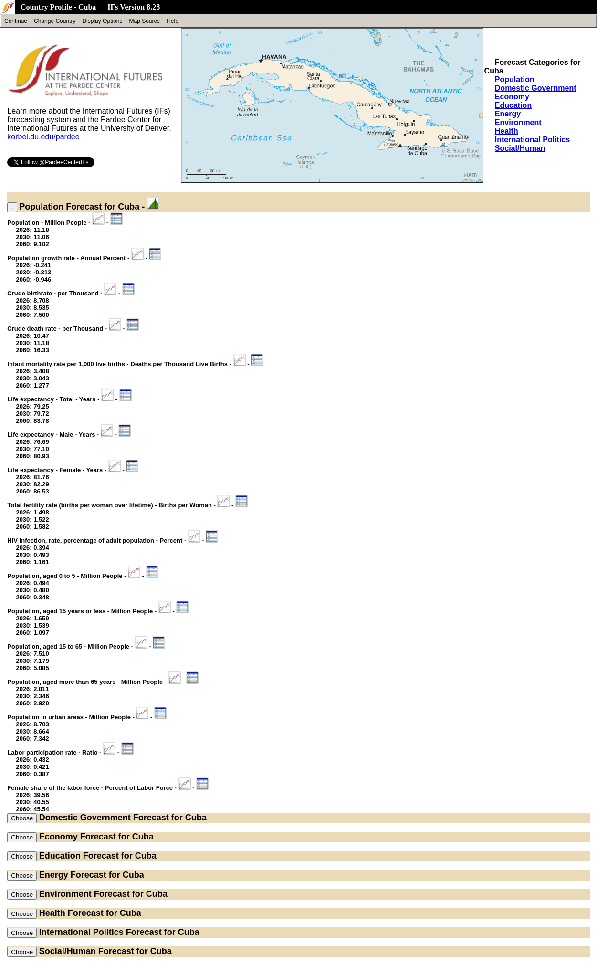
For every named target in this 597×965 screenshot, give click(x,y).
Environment (518, 122)
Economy (512, 97)
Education (513, 105)
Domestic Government (535, 88)
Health (506, 131)
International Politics (532, 140)
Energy (508, 114)
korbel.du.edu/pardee (43, 137)
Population (514, 79)
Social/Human (520, 148)
